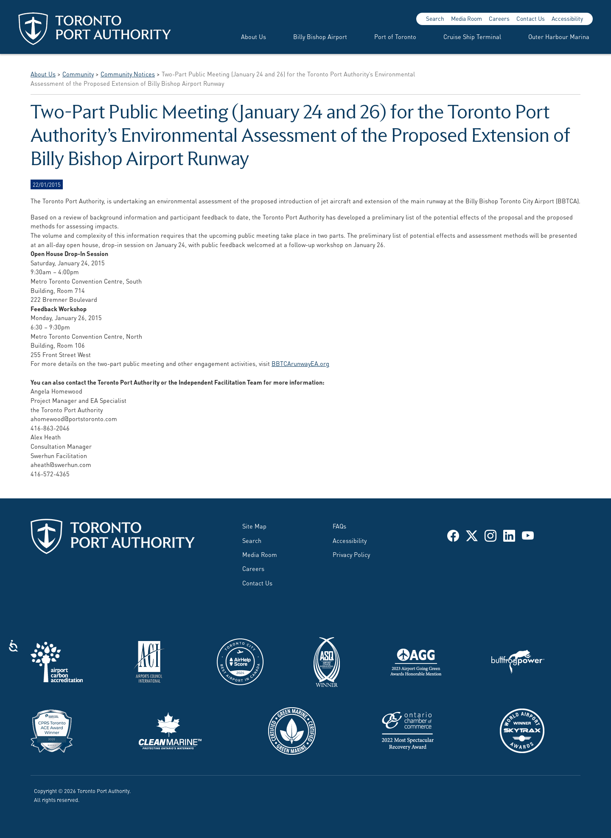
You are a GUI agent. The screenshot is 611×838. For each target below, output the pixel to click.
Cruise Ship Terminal (472, 36)
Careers (499, 18)
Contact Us (530, 18)
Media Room (466, 18)
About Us (253, 36)
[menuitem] (243, 36)
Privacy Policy (351, 554)
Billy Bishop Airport (320, 36)
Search (435, 18)
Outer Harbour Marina (558, 36)
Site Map (254, 526)
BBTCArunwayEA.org (300, 363)
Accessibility (567, 18)
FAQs (339, 526)
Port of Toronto (395, 36)
